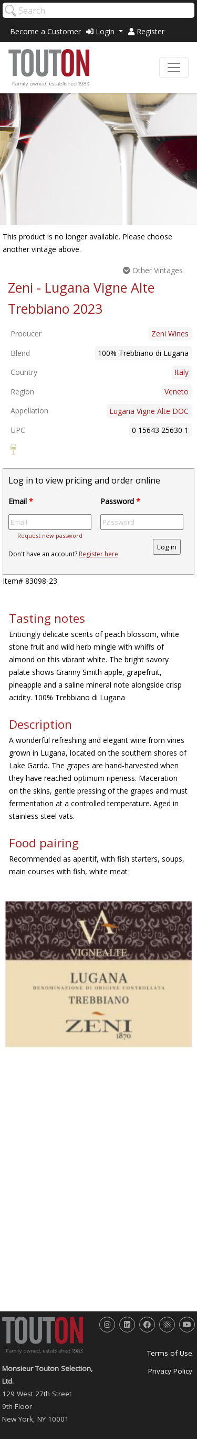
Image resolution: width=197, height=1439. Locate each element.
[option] (98, 973)
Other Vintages (153, 270)
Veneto (176, 392)
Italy (181, 372)
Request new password (49, 535)
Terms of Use (169, 1353)
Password (120, 501)
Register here (98, 553)
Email (20, 501)
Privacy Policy (170, 1371)
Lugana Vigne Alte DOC (149, 411)
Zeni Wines (170, 334)
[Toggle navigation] (174, 67)
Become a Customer (45, 31)
